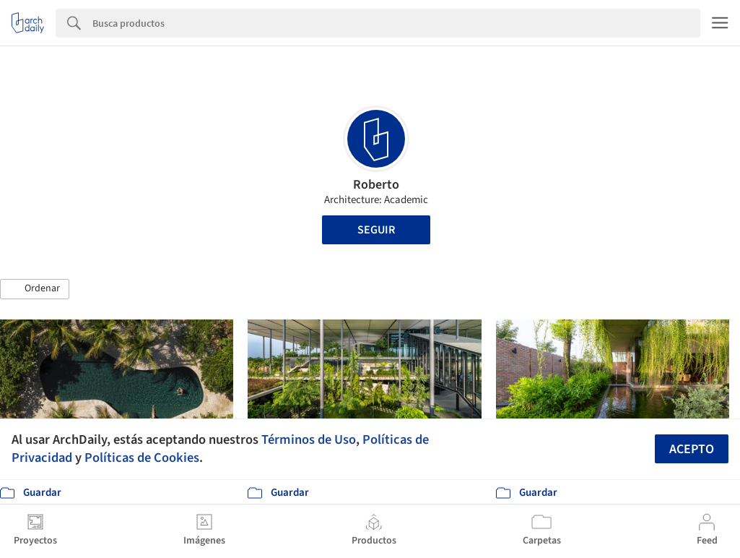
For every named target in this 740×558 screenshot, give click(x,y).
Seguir (376, 230)
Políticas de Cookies (141, 457)
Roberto (376, 185)
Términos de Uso (308, 439)
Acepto (691, 449)
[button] (34, 289)
